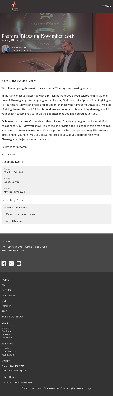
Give (4, 311)
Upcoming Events (13, 161)
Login (89, 388)
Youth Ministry (9, 351)
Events (6, 290)
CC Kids (5, 348)
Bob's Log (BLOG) (12, 316)
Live (4, 300)
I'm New (6, 334)
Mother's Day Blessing (15, 207)
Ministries (8, 295)
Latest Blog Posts (12, 200)
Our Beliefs (7, 337)
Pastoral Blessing (13, 220)
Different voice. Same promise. (20, 214)
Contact (7, 306)
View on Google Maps (13, 250)
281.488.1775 (17, 365)
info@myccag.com (18, 370)
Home (5, 279)
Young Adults (8, 354)
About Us (6, 328)
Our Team (6, 331)
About (6, 285)
